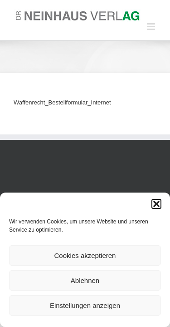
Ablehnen (85, 280)
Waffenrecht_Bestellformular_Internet (62, 102)
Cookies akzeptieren (85, 255)
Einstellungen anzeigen (85, 305)
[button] (156, 203)
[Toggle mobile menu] (151, 26)
